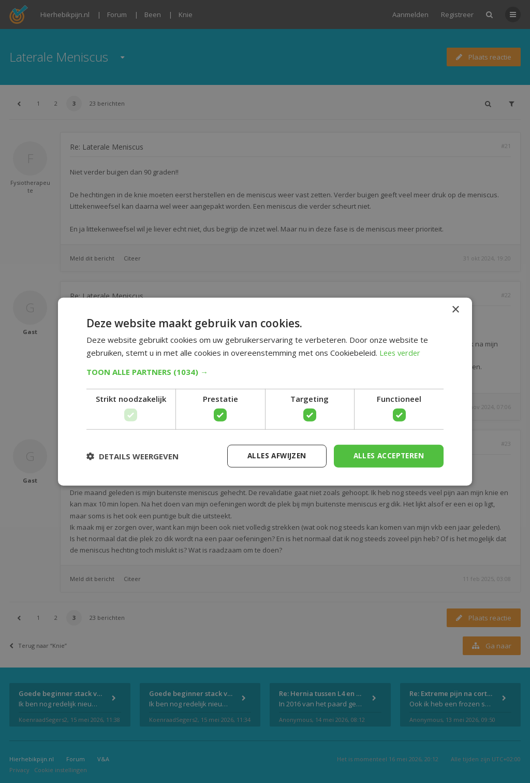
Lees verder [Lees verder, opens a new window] (401, 352)
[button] (265, 371)
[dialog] (265, 391)
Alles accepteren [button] (387, 455)
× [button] (455, 309)
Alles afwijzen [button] (272, 455)
